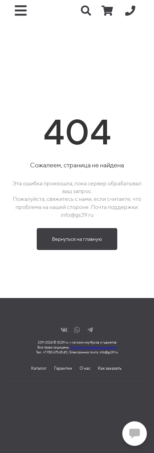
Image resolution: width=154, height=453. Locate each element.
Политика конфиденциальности (93, 347)
